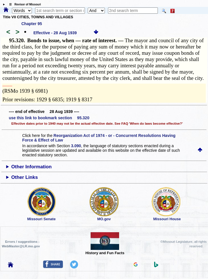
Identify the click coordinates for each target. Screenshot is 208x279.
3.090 (76, 145)
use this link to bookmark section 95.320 (49, 118)
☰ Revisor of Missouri (23, 4)
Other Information (31, 166)
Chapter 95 (31, 23)
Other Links (24, 177)
